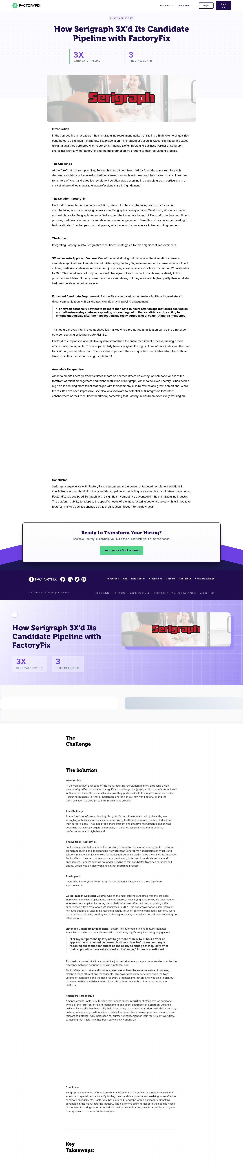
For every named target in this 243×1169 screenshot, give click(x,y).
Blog (124, 578)
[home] (26, 5)
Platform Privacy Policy (184, 593)
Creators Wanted (204, 578)
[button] (166, 5)
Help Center (138, 578)
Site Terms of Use (139, 593)
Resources (113, 578)
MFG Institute (102, 593)
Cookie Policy (207, 593)
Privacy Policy (160, 593)
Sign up (223, 5)
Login (206, 5)
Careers (170, 578)
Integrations (155, 578)
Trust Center (119, 593)
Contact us (185, 578)
